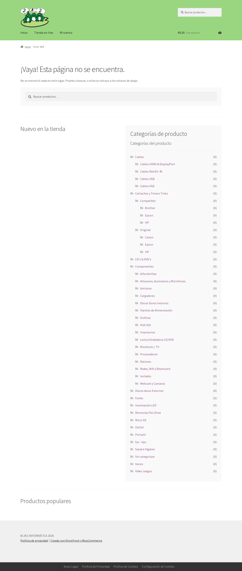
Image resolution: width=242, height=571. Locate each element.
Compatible (148, 201)
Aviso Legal (71, 566)
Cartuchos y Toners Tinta (151, 193)
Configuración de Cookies (158, 566)
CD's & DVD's (143, 259)
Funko (139, 398)
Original (145, 230)
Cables (139, 157)
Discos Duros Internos (154, 303)
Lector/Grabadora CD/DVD (157, 340)
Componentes (144, 266)
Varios (139, 464)
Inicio (24, 32)
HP (147, 222)
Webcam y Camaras (152, 383)
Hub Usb (145, 325)
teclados (145, 376)
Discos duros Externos (149, 391)
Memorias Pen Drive (148, 413)
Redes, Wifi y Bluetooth (155, 369)
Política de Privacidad (96, 566)
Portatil (140, 434)
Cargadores (147, 296)
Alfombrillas (148, 274)
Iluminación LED (145, 405)
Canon (149, 237)
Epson (149, 215)
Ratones (145, 361)
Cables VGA (147, 186)
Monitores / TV (149, 347)
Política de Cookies (125, 566)
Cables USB (147, 179)
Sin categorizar (145, 456)
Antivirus (146, 288)
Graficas (145, 318)
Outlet (139, 427)
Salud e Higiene (145, 449)
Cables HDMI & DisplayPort (157, 164)
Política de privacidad (34, 540)
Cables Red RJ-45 (151, 171)
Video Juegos (143, 471)
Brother (150, 208)
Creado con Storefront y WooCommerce (76, 540)
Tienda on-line (43, 32)
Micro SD (140, 420)
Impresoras (147, 332)
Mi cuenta (66, 32)
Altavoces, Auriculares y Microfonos (163, 281)
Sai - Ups (140, 442)
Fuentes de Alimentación (156, 310)
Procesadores (149, 354)
